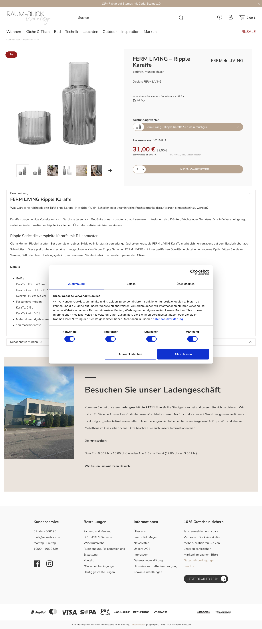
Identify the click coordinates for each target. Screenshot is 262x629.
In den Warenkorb (194, 169)
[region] (60, 113)
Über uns (140, 531)
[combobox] (126, 18)
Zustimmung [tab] (76, 283)
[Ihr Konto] (230, 18)
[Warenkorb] (247, 18)
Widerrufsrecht (94, 543)
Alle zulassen (183, 354)
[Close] (258, 3)
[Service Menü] (219, 18)
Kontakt (89, 560)
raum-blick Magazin (146, 537)
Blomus (128, 4)
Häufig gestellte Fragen (99, 572)
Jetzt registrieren (207, 579)
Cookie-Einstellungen (148, 572)
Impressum (141, 555)
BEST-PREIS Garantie (98, 537)
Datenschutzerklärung (148, 560)
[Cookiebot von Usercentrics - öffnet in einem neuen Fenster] (193, 272)
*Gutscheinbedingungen (99, 566)
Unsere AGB (142, 549)
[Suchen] (181, 18)
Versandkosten (138, 624)
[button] (131, 193)
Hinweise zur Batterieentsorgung (155, 566)
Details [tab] (131, 283)
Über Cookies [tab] (185, 283)
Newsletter (141, 543)
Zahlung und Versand (97, 531)
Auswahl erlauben (130, 354)
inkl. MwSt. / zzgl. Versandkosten (185, 154)
